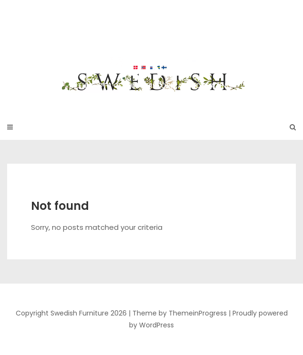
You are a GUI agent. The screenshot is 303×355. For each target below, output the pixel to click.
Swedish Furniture (151, 52)
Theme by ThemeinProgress (179, 313)
